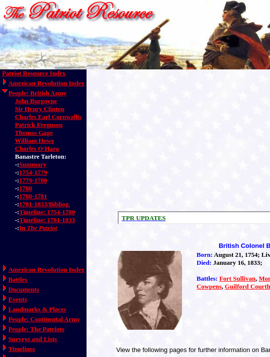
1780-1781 (33, 196)
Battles (17, 279)
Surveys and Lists (32, 339)
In (38, 228)
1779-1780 (33, 180)
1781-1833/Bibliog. (44, 204)
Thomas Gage (34, 132)
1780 (25, 188)
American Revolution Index (46, 83)
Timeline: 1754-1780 (47, 212)
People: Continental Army (44, 319)
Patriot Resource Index (33, 73)
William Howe (34, 140)
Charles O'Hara (37, 148)
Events (17, 299)
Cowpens (209, 286)
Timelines (21, 349)
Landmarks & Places (37, 309)
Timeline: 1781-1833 (47, 220)
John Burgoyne (36, 101)
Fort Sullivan (237, 278)
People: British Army (37, 93)
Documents (23, 289)
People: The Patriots (36, 329)
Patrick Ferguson (38, 124)
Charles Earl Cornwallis (48, 116)
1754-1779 (33, 172)
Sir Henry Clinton (39, 109)
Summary (32, 164)
